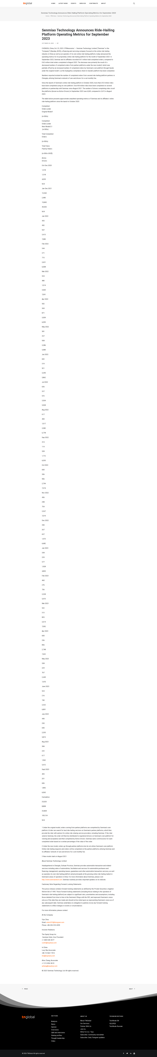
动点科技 (112, 1023)
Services (82, 4)
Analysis (54, 1021)
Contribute (93, 4)
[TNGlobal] (27, 4)
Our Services (84, 1023)
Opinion (53, 1027)
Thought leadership (58, 1038)
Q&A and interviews (58, 1033)
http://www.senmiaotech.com (52, 880)
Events (73, 4)
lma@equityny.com (48, 956)
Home (53, 4)
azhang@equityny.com (49, 966)
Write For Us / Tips (87, 1032)
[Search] (134, 4)
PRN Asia (53, 16)
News (53, 1024)
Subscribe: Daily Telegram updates (92, 1037)
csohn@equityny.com (49, 943)
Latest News (63, 4)
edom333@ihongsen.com (55, 922)
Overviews (55, 1030)
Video (53, 1041)
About (103, 4)
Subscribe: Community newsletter (92, 1035)
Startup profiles (56, 1035)
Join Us (83, 1029)
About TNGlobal (85, 1021)
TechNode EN (114, 1021)
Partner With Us (85, 1026)
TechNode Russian (116, 1026)
